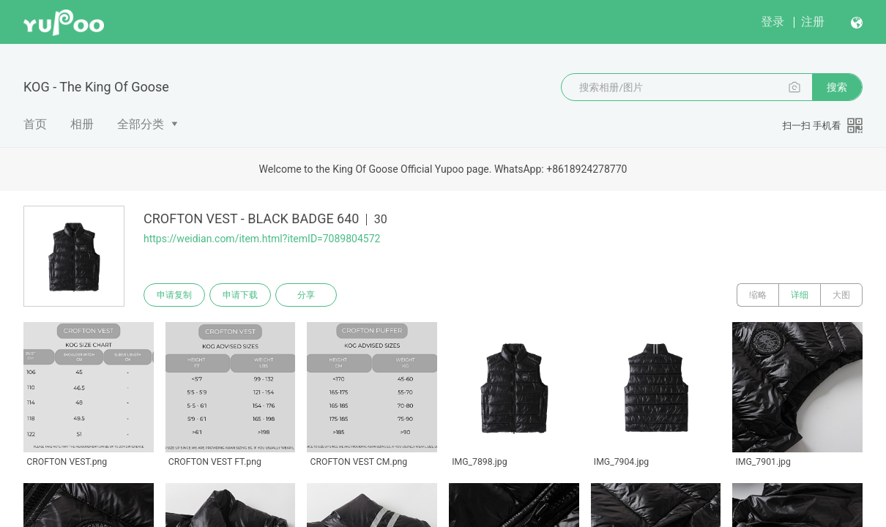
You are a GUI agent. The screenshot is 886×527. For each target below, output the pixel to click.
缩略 (758, 295)
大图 (841, 295)
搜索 (837, 87)
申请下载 (240, 295)
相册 (82, 124)
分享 (306, 295)
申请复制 (174, 295)
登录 (772, 22)
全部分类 (140, 124)
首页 (35, 124)
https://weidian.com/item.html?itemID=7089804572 (262, 238)
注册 (812, 22)
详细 (799, 295)
